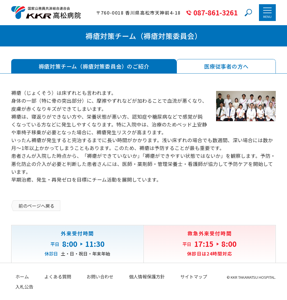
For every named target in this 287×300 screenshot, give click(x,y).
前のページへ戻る (36, 205)
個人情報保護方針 (147, 276)
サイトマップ (193, 276)
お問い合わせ (100, 276)
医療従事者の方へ (226, 66)
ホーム (22, 276)
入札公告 (24, 286)
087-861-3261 (215, 12)
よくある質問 (57, 276)
